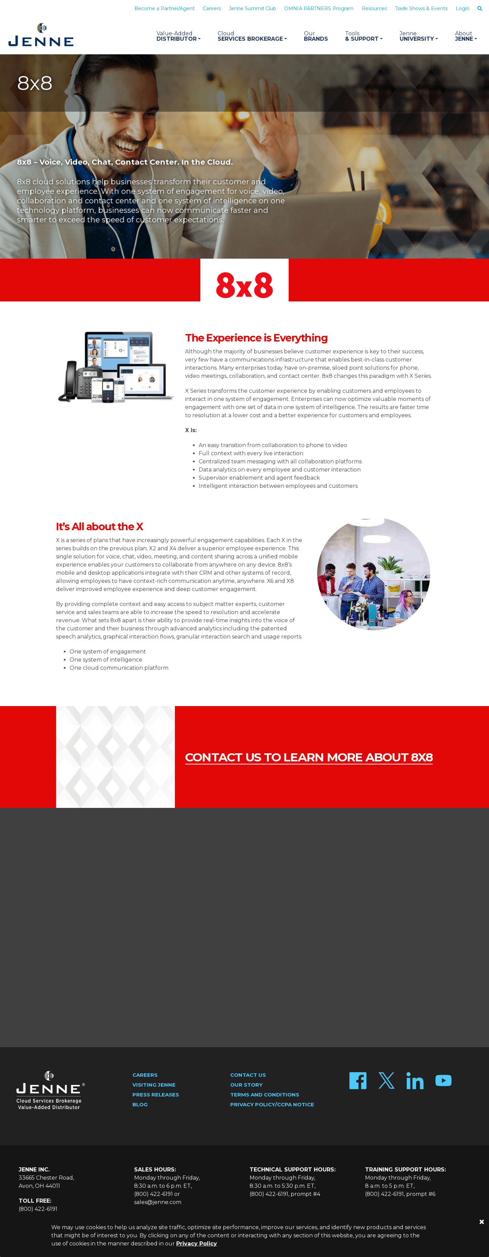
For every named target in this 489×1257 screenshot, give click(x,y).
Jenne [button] (466, 36)
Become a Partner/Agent (164, 8)
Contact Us (248, 1075)
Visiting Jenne (154, 1085)
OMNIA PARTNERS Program (319, 8)
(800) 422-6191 (38, 1209)
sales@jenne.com (157, 1202)
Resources (374, 8)
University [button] (419, 36)
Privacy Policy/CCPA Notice (272, 1104)
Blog (140, 1104)
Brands (316, 36)
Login (462, 8)
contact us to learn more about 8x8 (298, 757)
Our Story (246, 1085)
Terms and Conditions (264, 1094)
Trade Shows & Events (421, 8)
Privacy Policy (196, 1243)
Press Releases (155, 1094)
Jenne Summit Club (252, 8)
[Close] (481, 1222)
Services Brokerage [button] (252, 36)
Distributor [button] (179, 36)
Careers (212, 8)
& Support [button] (364, 36)
